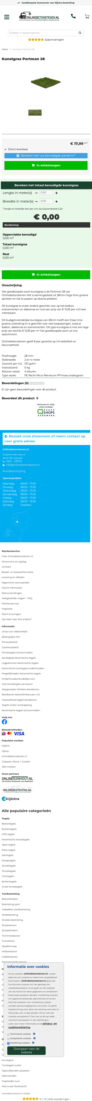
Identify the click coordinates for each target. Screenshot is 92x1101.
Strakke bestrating (12, 919)
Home (5, 49)
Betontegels (9, 823)
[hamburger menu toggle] (6, 17)
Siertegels (7, 855)
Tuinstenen (8, 940)
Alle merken (9, 766)
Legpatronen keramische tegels (20, 663)
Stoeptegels (8, 860)
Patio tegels (8, 850)
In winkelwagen (46, 165)
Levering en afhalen (13, 577)
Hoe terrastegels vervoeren (17, 684)
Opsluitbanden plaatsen (16, 1070)
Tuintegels (8, 876)
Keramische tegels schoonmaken (21, 710)
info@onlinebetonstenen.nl (23, 465)
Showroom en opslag (14, 561)
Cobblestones (10, 956)
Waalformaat (9, 946)
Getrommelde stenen (14, 961)
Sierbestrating (10, 914)
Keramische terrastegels (15, 839)
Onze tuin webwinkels (14, 631)
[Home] (39, 16)
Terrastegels (9, 871)
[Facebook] (4, 721)
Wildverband (9, 951)
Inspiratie (7, 608)
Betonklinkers (10, 898)
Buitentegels (9, 829)
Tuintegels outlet (11, 1065)
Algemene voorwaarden (16, 582)
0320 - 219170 (14, 461)
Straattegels (9, 865)
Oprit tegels (8, 844)
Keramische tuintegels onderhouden (23, 668)
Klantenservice (10, 603)
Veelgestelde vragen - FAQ (17, 598)
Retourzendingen (12, 593)
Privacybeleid (9, 642)
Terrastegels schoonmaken (17, 652)
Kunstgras (7, 1060)
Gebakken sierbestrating (16, 909)
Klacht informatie (12, 587)
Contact (6, 566)
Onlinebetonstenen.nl (14, 756)
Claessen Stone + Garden (16, 761)
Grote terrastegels (12, 886)
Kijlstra (6, 745)
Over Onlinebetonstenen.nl (17, 556)
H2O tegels (8, 834)
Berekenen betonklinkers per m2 (21, 694)
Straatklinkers (10, 930)
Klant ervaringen (11, 614)
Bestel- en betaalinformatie (17, 572)
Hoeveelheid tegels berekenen (19, 699)
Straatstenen (9, 925)
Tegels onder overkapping (17, 705)
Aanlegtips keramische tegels (19, 657)
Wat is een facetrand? (14, 1086)
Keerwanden (9, 1075)
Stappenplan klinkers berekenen (20, 689)
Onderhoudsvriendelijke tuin (18, 678)
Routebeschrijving (14, 471)
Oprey (5, 751)
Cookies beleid (10, 647)
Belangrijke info (11, 636)
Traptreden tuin (11, 1081)
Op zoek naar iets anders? (17, 619)
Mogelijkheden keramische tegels (21, 673)
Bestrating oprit (11, 904)
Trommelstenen (11, 935)
